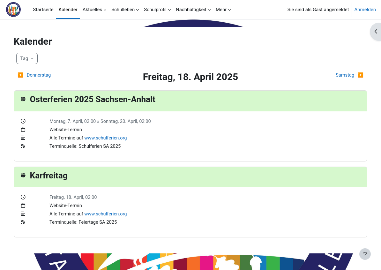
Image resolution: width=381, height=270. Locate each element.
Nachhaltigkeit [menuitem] (191, 9)
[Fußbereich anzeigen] (365, 254)
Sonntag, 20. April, (129, 121)
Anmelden (365, 9)
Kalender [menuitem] (68, 9)
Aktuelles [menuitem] (92, 9)
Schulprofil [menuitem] (155, 9)
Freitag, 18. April (74, 198)
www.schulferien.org (114, 138)
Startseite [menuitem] (43, 9)
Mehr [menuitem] (221, 9)
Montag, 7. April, (75, 121)
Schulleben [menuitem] (123, 9)
